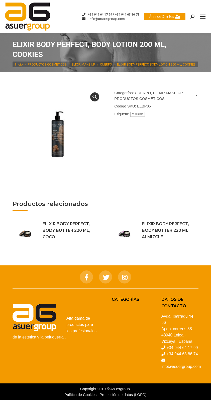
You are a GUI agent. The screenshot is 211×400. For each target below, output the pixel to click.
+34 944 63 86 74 (127, 14)
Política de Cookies (80, 394)
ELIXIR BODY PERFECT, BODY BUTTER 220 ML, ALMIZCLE (165, 230)
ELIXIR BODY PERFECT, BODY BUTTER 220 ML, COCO (66, 230)
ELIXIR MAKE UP (167, 93)
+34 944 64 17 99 (100, 14)
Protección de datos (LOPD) (123, 394)
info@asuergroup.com (106, 19)
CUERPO (143, 93)
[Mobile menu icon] (202, 16)
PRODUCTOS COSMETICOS (139, 98)
